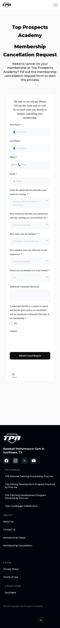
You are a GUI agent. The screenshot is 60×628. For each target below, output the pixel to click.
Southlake (10, 592)
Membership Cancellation (17, 545)
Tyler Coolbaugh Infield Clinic (21, 506)
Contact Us (9, 529)
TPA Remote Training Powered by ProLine (29, 476)
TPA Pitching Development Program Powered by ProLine (25, 497)
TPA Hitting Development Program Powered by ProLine (30, 486)
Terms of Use (10, 577)
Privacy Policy (11, 569)
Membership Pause (14, 537)
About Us (8, 521)
